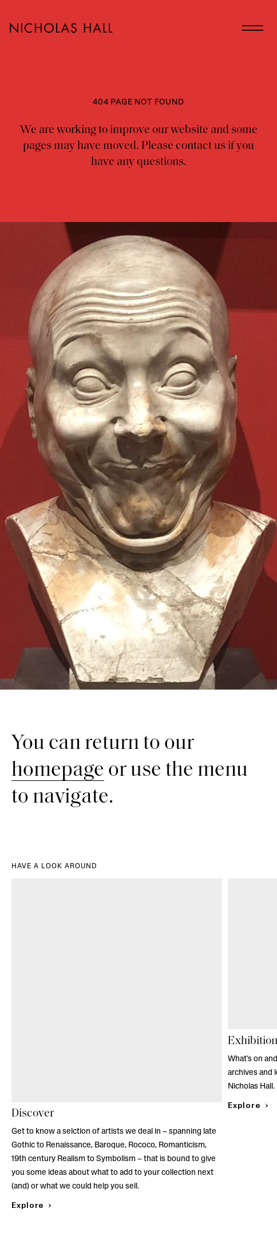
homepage (57, 770)
